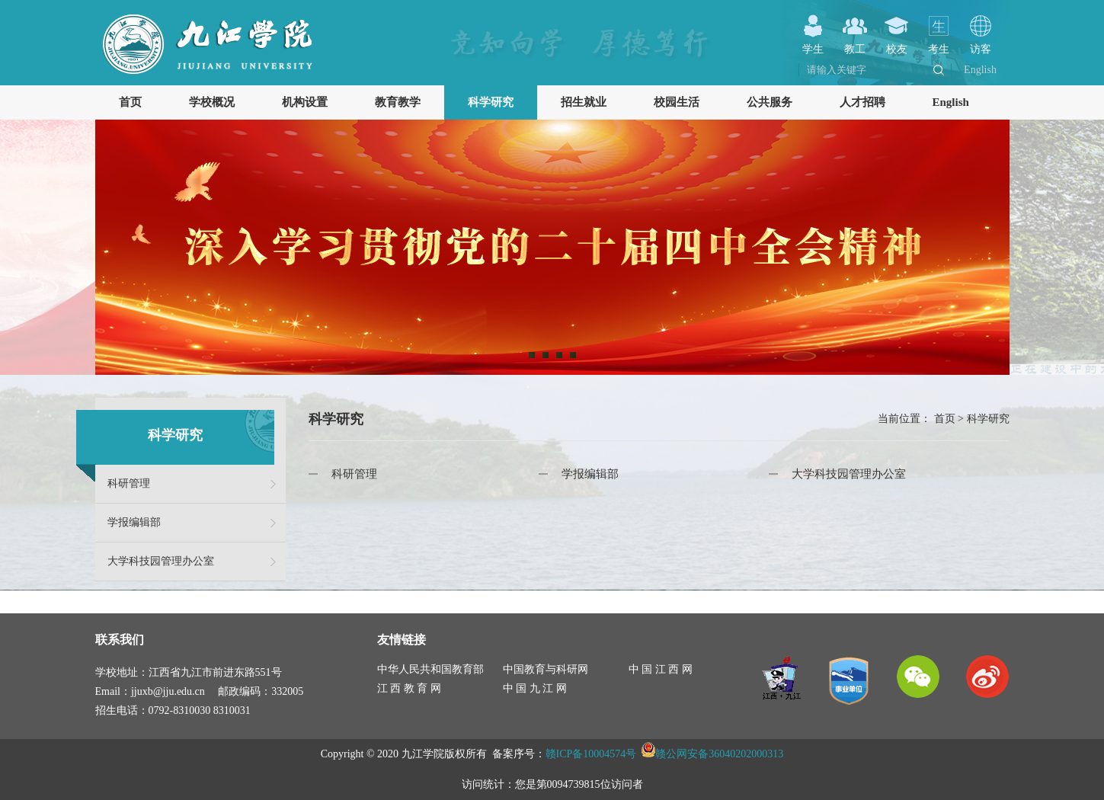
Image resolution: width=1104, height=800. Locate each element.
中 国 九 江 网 (535, 688)
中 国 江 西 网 (661, 669)
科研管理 (128, 483)
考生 (938, 43)
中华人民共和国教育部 (430, 669)
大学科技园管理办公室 (160, 561)
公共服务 (769, 102)
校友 (896, 43)
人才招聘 (862, 102)
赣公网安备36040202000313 (719, 754)
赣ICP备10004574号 (591, 754)
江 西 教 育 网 (409, 688)
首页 (130, 102)
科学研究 (491, 102)
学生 (812, 43)
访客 (980, 43)
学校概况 (212, 102)
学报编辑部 (134, 522)
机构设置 (305, 102)
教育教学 (398, 102)
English (980, 69)
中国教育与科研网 (545, 669)
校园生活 (676, 102)
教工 (854, 43)
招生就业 (583, 102)
